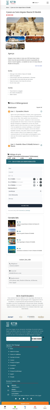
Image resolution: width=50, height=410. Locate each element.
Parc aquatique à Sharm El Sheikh (26, 242)
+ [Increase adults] (40, 179)
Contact (11, 360)
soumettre (25, 205)
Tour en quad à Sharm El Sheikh (25, 233)
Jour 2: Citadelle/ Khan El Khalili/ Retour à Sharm (25, 145)
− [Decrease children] (34, 182)
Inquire (45, 407)
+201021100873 (15, 387)
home (7, 7)
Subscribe (37, 339)
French (35, 2)
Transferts (12, 365)
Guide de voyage (13, 351)
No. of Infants (15, 185)
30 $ (19, 222)
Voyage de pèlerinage (15, 371)
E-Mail (35, 407)
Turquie (11, 376)
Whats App (15, 407)
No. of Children (15, 182)
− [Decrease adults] (34, 179)
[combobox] (9, 175)
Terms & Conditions (14, 354)
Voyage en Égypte (14, 362)
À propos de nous (13, 357)
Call (25, 407)
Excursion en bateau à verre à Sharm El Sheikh (29, 250)
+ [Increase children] (40, 182)
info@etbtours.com (17, 391)
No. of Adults (14, 179)
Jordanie (11, 368)
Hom (5, 407)
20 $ (19, 231)
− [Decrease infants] (34, 185)
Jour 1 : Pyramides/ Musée (20, 111)
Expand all (39, 107)
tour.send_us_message (24, 210)
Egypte (11, 374)
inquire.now (25, 403)
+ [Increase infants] (40, 185)
